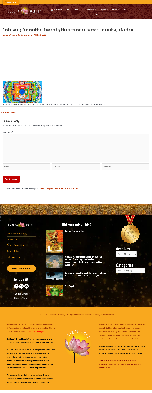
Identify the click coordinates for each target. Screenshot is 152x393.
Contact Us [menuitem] (12, 241)
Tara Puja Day (70, 288)
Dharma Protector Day (74, 233)
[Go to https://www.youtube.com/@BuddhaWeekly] (27, 289)
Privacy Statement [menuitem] (15, 247)
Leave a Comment (11, 35)
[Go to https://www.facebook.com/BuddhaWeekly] (15, 289)
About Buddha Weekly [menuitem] (17, 235)
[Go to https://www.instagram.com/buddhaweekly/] (21, 289)
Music (68, 10)
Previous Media (8, 112)
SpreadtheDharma (122, 338)
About (116, 9)
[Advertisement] (76, 59)
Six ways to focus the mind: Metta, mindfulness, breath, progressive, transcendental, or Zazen (85, 276)
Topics (104, 9)
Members (128, 9)
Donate (141, 10)
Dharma (92, 9)
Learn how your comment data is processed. (60, 190)
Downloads (78, 10)
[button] (97, 15)
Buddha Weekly (21, 356)
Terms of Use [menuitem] (13, 254)
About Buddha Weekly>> (34, 334)
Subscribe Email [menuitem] (14, 260)
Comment (8, 132)
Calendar (58, 10)
